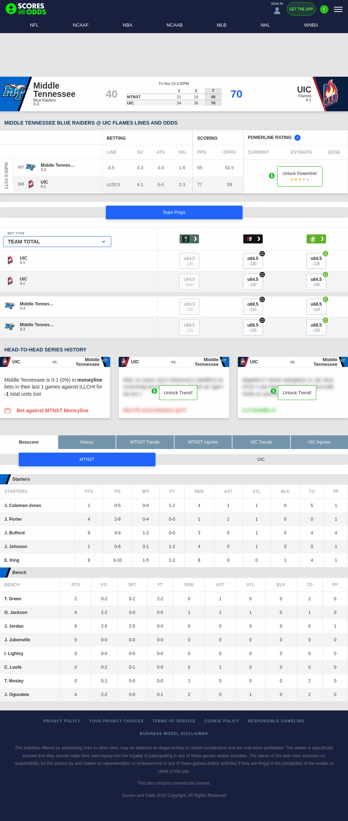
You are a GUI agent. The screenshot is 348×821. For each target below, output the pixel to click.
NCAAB (175, 25)
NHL (265, 25)
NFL (34, 25)
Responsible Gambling (276, 721)
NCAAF (81, 25)
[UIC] (44, 182)
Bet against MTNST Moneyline (53, 410)
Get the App (301, 9)
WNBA (311, 25)
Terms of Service (174, 721)
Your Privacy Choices (116, 721)
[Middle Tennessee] (58, 165)
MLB (222, 25)
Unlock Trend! (178, 392)
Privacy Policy (62, 721)
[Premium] (324, 12)
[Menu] (338, 9)
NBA (127, 25)
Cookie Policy (222, 721)
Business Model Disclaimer (174, 734)
